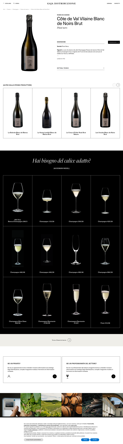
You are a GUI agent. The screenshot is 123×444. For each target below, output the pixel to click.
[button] (114, 85)
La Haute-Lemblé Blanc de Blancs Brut (46, 133)
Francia (9, 9)
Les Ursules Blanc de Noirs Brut (105, 133)
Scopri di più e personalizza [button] (33, 439)
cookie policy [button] (74, 425)
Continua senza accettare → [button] (92, 420)
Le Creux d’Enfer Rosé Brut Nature (76, 133)
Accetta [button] (95, 439)
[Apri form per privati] (55, 376)
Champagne (16, 9)
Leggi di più (61, 58)
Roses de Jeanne (25, 9)
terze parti (48, 426)
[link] (10, 404)
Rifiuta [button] (85, 439)
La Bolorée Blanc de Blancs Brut (18, 133)
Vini (4, 9)
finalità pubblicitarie (33, 429)
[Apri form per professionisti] (113, 376)
